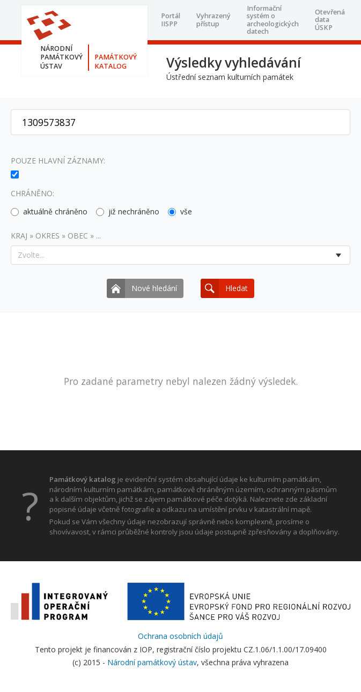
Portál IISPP (170, 19)
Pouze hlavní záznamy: (58, 160)
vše (180, 211)
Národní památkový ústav (152, 662)
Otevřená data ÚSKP (330, 20)
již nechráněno (127, 211)
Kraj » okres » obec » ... (56, 235)
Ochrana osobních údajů (180, 636)
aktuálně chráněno (49, 211)
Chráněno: (32, 193)
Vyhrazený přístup (213, 19)
